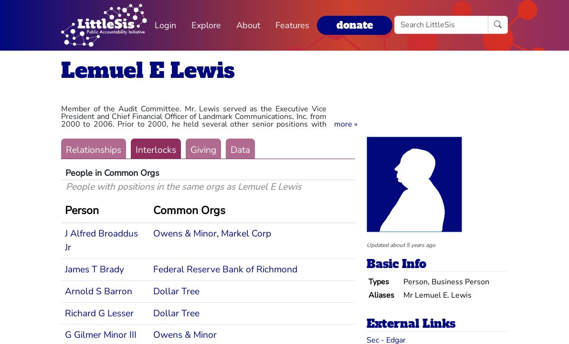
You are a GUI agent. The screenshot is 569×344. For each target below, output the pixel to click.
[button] (346, 124)
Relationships (93, 150)
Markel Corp (246, 233)
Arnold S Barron (98, 291)
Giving (203, 150)
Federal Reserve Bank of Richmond (225, 269)
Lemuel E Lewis (148, 70)
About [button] (248, 25)
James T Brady (94, 269)
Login (165, 25)
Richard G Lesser (99, 313)
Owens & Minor (185, 233)
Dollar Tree (176, 291)
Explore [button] (206, 25)
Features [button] (292, 25)
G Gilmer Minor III (101, 335)
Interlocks (156, 150)
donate (355, 25)
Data (240, 150)
